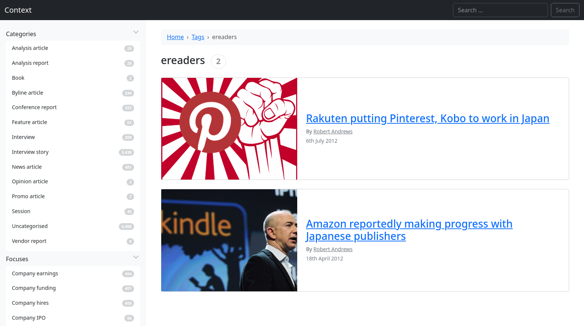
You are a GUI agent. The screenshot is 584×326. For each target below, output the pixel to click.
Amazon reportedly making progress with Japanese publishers (409, 229)
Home (175, 37)
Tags (198, 37)
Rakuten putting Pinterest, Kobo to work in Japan (428, 118)
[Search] (500, 10)
